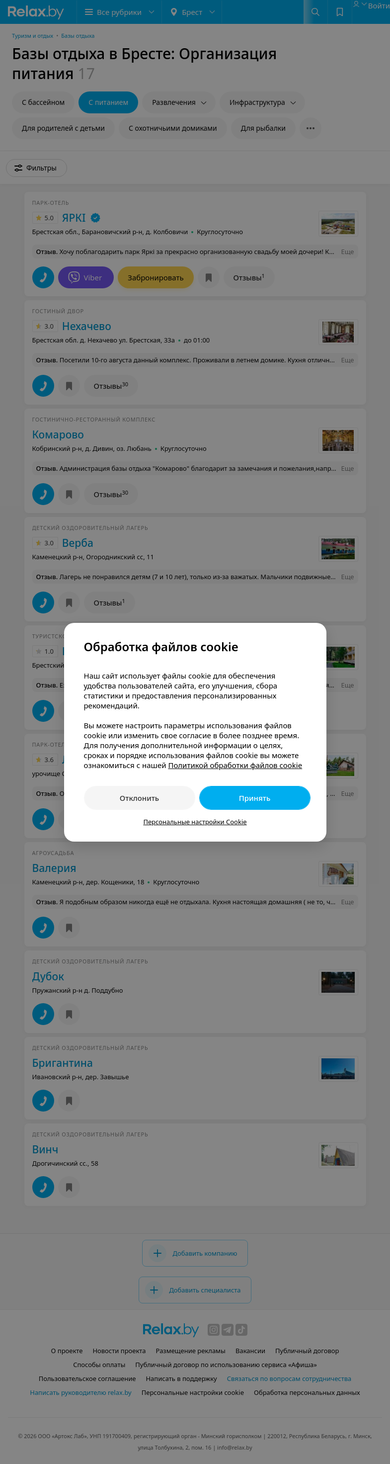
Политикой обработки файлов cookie (235, 765)
